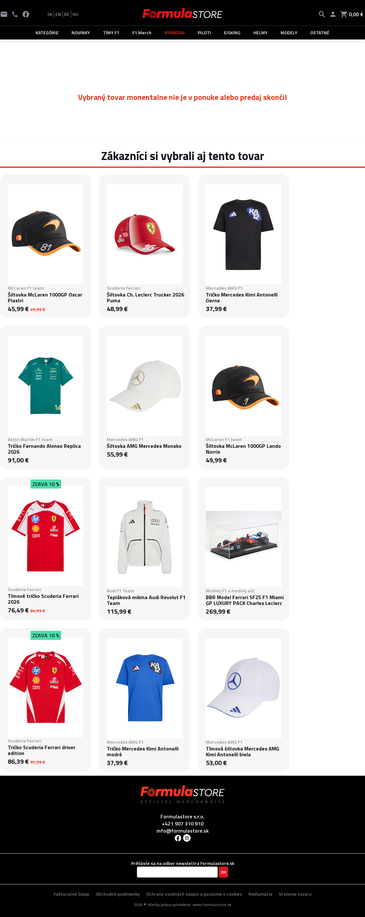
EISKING (232, 32)
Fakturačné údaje (71, 893)
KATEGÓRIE (47, 32)
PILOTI (204, 32)
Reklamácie (260, 893)
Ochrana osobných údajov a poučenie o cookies (194, 893)
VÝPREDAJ (174, 32)
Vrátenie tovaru (295, 893)
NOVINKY (81, 32)
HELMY (260, 32)
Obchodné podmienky (118, 893)
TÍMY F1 (111, 32)
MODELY (289, 32)
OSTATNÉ (319, 32)
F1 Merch (141, 32)
